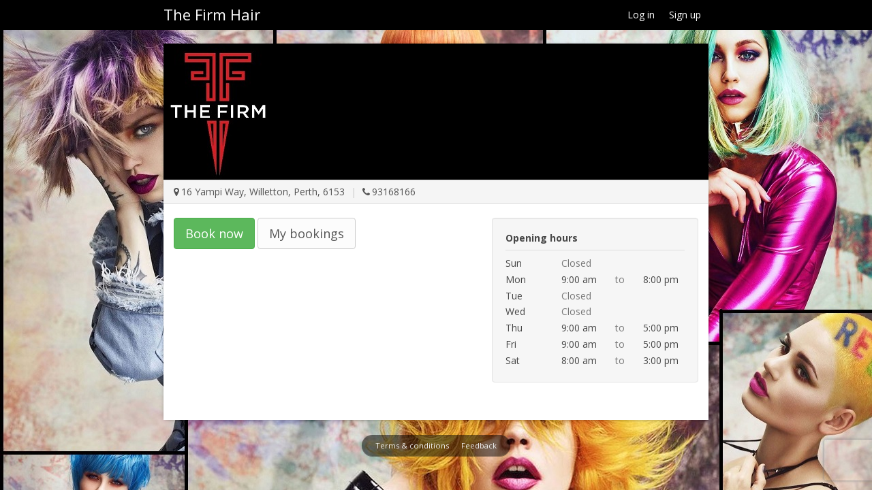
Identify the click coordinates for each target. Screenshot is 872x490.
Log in (641, 14)
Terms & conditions (412, 445)
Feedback (479, 445)
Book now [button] (214, 233)
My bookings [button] (306, 233)
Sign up (685, 14)
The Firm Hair (212, 14)
